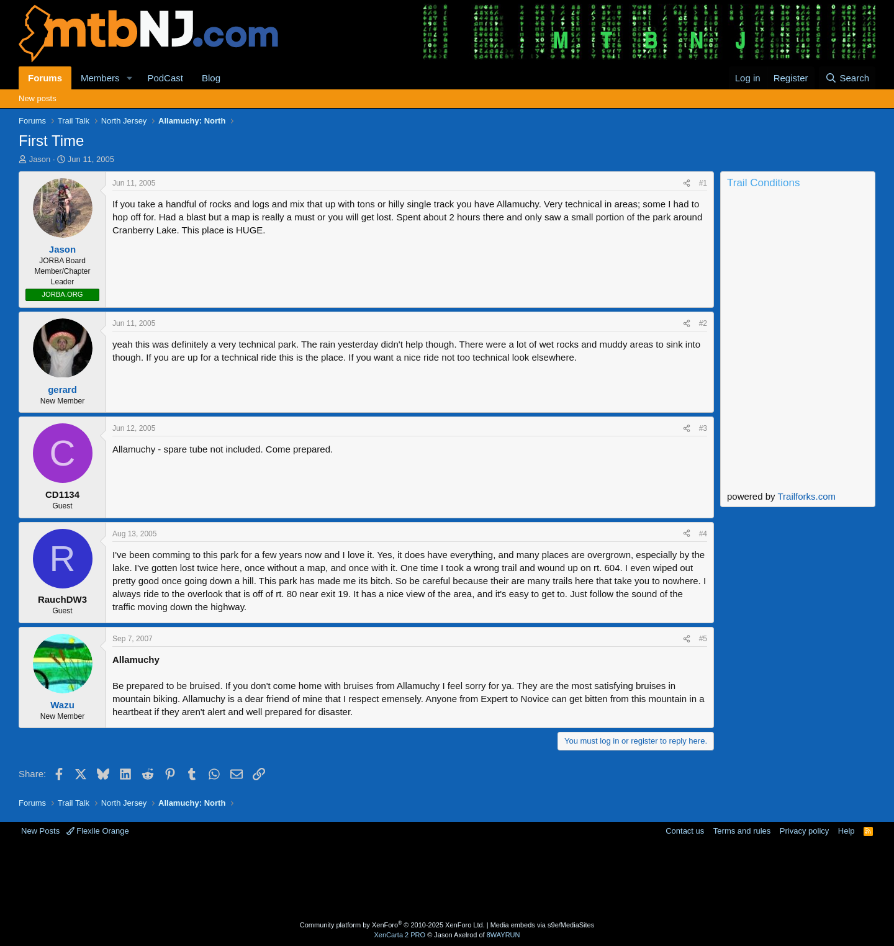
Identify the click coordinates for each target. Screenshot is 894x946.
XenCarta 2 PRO (400, 935)
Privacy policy (804, 831)
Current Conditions (798, 244)
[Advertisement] (398, 877)
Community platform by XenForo (392, 925)
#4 (703, 533)
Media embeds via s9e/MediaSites (542, 925)
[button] (129, 77)
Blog (211, 78)
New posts (37, 98)
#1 (703, 183)
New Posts (40, 831)
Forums (45, 78)
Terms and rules (741, 831)
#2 (703, 323)
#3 (703, 428)
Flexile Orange (97, 831)
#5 (703, 638)
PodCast (165, 78)
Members (100, 78)
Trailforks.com (806, 496)
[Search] (847, 77)
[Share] (687, 183)
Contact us (685, 831)
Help (846, 831)
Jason (40, 159)
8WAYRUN (503, 935)
